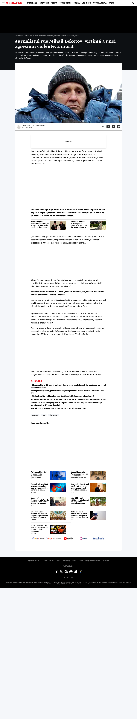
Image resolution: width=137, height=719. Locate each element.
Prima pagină (19, 36)
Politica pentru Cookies (52, 561)
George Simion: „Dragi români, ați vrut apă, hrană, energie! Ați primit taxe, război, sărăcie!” (80, 487)
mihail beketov (53, 415)
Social (77, 3)
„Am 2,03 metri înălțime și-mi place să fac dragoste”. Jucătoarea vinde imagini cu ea (80, 501)
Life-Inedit (86, 3)
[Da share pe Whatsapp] (118, 126)
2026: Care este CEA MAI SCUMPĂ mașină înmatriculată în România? (39, 528)
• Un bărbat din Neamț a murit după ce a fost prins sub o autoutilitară (58, 408)
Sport (111, 3)
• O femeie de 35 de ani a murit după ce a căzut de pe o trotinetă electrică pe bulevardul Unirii (68, 399)
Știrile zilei (32, 3)
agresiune (35, 415)
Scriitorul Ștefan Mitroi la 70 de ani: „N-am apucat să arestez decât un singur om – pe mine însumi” (40, 224)
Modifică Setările (68, 566)
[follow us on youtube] (68, 538)
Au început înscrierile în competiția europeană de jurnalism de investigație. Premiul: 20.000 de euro (39, 475)
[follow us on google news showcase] (53, 538)
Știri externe (65, 3)
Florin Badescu (27, 127)
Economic (44, 3)
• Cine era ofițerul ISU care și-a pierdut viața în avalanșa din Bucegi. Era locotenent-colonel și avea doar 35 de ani (68, 386)
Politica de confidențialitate (90, 561)
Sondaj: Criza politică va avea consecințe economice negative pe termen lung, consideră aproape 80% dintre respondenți (39, 487)
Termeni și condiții (69, 561)
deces (43, 415)
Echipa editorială (34, 561)
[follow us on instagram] (83, 538)
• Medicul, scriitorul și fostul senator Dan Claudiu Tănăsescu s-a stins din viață (62, 396)
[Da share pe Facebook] (108, 126)
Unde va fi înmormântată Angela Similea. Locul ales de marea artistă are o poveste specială (40, 501)
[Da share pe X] (113, 126)
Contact (106, 561)
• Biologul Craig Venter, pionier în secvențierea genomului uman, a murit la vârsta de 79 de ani (67, 392)
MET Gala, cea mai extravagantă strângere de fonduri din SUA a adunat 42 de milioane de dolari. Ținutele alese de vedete (79, 224)
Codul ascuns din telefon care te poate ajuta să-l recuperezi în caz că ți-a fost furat (79, 514)
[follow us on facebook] (98, 538)
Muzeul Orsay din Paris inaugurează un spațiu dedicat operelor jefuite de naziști (79, 475)
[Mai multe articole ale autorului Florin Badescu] (19, 127)
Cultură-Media (99, 3)
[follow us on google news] (38, 538)
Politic (54, 3)
